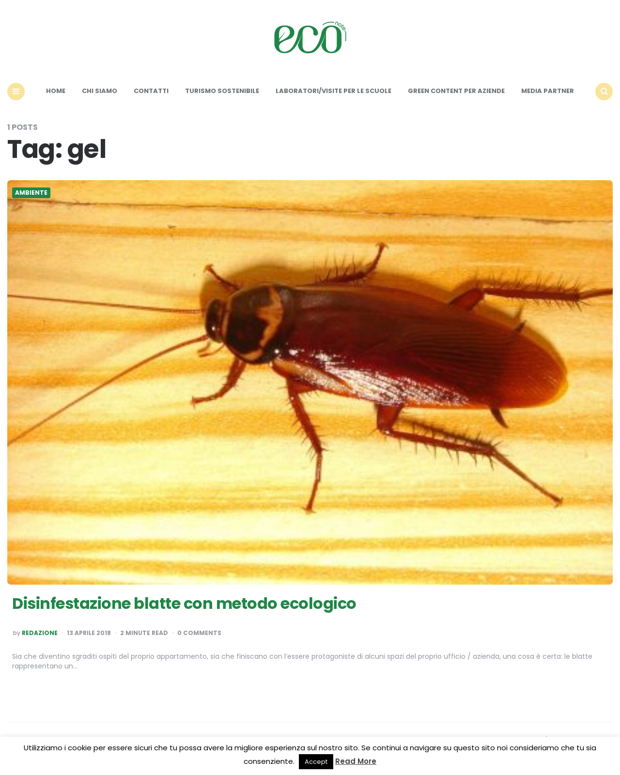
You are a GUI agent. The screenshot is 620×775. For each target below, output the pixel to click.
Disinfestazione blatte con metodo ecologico (184, 603)
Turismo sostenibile (222, 90)
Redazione (40, 633)
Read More (355, 761)
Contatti (151, 90)
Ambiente (31, 192)
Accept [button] (316, 761)
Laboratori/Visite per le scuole (333, 90)
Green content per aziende (456, 90)
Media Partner (547, 90)
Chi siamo (99, 90)
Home (55, 90)
